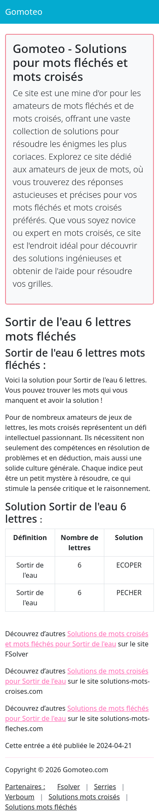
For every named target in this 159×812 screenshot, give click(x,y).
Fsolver (68, 786)
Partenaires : (25, 786)
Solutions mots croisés (84, 796)
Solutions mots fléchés (41, 807)
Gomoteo (23, 11)
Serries (105, 786)
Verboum (19, 796)
